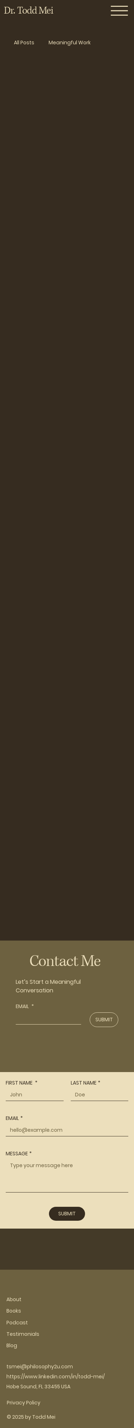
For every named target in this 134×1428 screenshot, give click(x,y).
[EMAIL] (46, 1018)
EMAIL (25, 1006)
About (13, 1299)
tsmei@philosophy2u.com (39, 1366)
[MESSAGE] (67, 1175)
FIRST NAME (22, 1083)
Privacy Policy (23, 1402)
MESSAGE (19, 1154)
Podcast (17, 1322)
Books (13, 1310)
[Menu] (119, 10)
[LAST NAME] (97, 1095)
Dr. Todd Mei (28, 10)
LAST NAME (85, 1083)
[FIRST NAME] (32, 1095)
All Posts (24, 42)
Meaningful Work (70, 42)
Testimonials (22, 1334)
